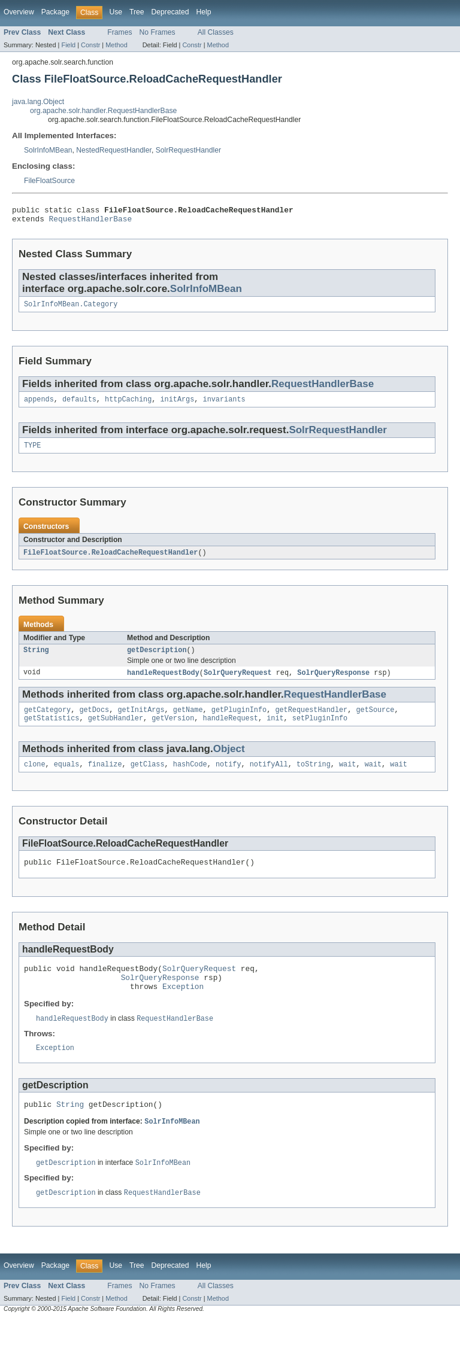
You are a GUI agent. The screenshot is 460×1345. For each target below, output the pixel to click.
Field (68, 44)
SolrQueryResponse (333, 682)
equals (67, 777)
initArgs (177, 405)
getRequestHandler (311, 720)
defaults (79, 405)
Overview (19, 12)
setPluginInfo (319, 730)
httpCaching (128, 405)
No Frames (157, 32)
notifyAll (269, 777)
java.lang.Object (38, 102)
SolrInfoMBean (48, 150)
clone (35, 777)
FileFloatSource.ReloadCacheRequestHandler (110, 560)
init (275, 730)
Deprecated (170, 12)
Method (116, 44)
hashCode (190, 777)
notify (228, 777)
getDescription (157, 659)
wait (347, 777)
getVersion (173, 730)
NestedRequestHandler (114, 150)
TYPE (32, 452)
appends (39, 405)
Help (203, 12)
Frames (119, 32)
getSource (375, 720)
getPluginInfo (239, 720)
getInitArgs (140, 720)
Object (229, 760)
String (36, 659)
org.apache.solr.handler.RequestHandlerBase (103, 110)
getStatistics (51, 730)
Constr (90, 44)
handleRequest (230, 730)
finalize (105, 777)
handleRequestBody (163, 682)
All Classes (216, 32)
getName (188, 720)
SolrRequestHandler (188, 150)
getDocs (94, 720)
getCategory (47, 720)
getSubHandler (115, 730)
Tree (136, 12)
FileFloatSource (49, 181)
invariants (224, 405)
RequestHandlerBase (90, 222)
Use (115, 12)
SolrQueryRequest (238, 682)
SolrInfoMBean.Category (70, 309)
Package (55, 12)
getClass (148, 777)
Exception (183, 1006)
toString (313, 777)
